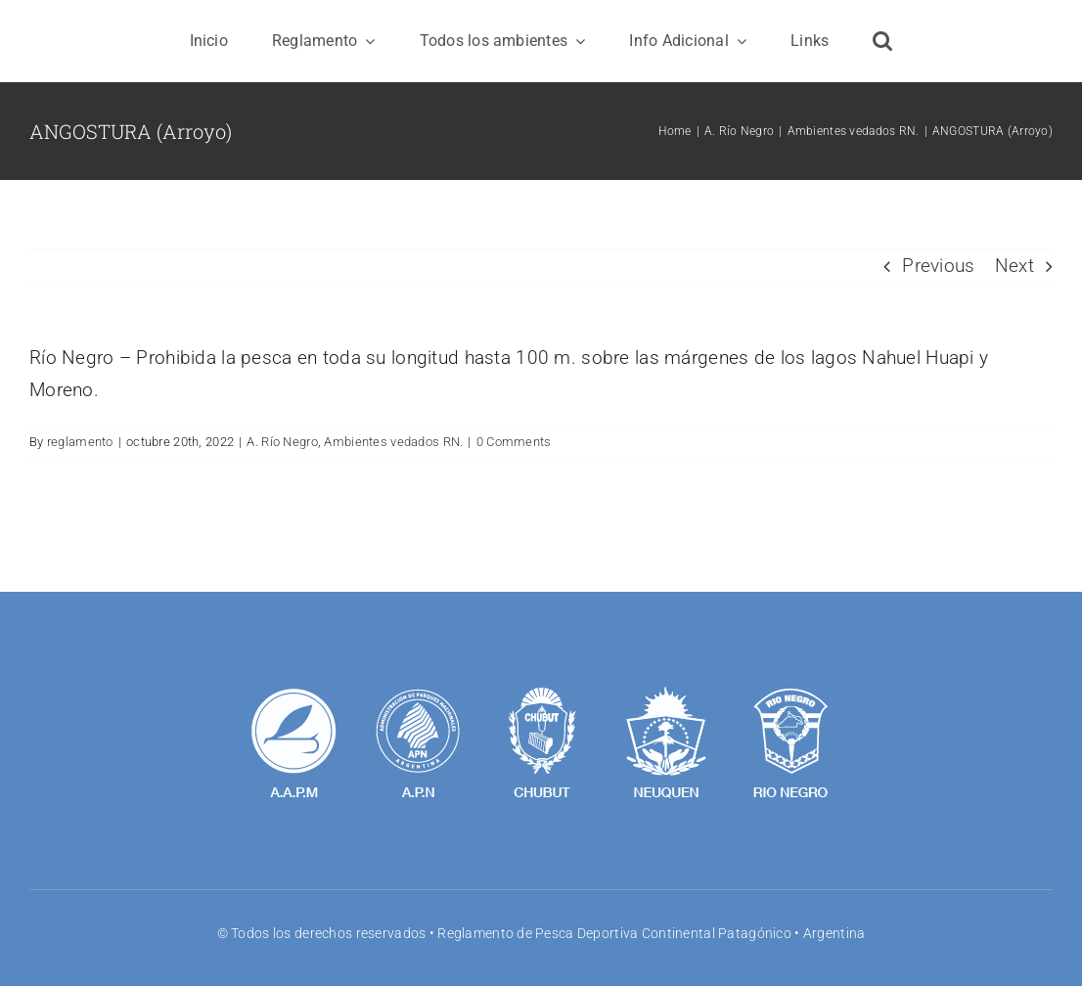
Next (1014, 265)
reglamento (80, 441)
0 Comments (514, 441)
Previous (938, 265)
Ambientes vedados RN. (393, 441)
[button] (882, 41)
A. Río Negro (282, 441)
